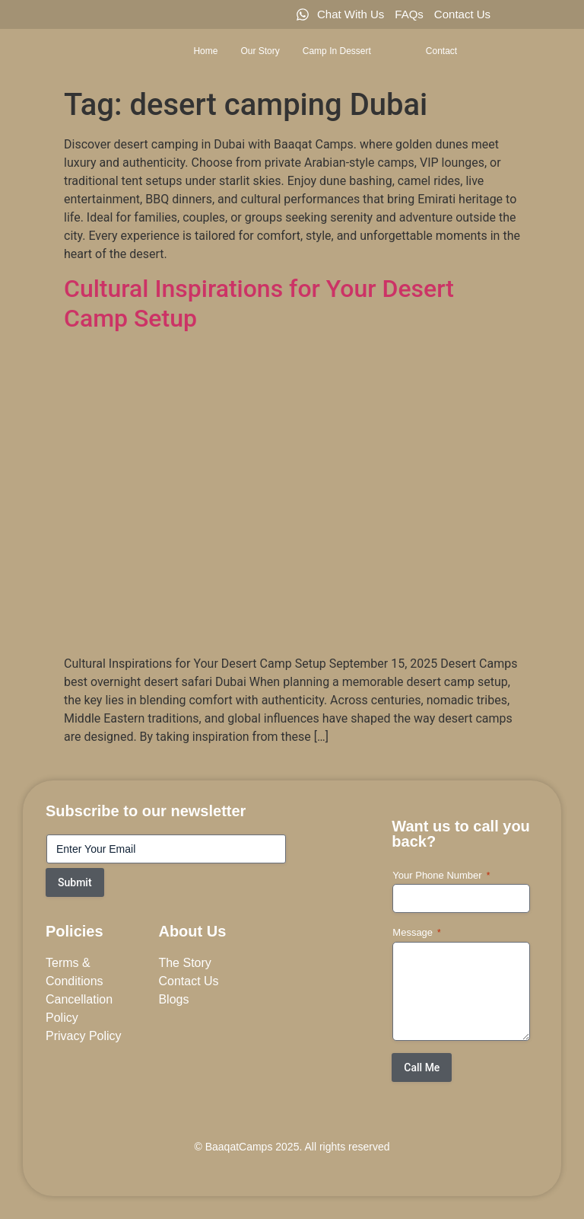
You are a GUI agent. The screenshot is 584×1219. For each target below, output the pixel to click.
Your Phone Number (441, 876)
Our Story (259, 51)
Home (205, 51)
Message (416, 933)
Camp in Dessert (350, 51)
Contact (441, 51)
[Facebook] (517, 14)
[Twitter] (543, 14)
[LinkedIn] (568, 14)
